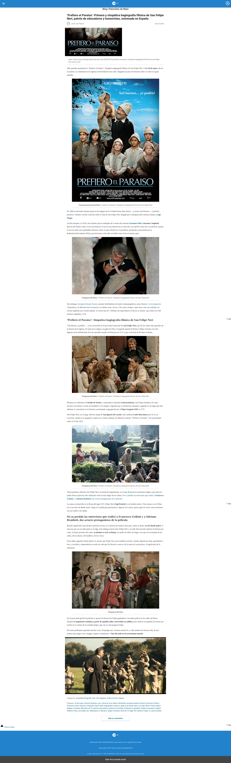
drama (115, 703)
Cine (93, 698)
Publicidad (106, 742)
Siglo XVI (133, 711)
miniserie (76, 708)
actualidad (80, 698)
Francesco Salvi (73, 706)
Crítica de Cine (112, 698)
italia (136, 706)
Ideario (101, 742)
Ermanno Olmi (135, 223)
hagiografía (108, 706)
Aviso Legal (126, 742)
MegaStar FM (128, 748)
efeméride (122, 703)
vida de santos (156, 711)
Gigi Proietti (99, 706)
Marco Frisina (150, 706)
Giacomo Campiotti (86, 706)
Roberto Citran (72, 711)
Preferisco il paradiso (132, 708)
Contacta (120, 742)
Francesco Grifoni (152, 703)
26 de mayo (79, 703)
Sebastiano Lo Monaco (98, 711)
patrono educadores (100, 708)
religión (158, 708)
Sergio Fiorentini (114, 711)
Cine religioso (101, 698)
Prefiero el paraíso (148, 708)
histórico (116, 706)
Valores (121, 698)
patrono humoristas (116, 708)
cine (99, 703)
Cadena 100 (114, 748)
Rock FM (121, 748)
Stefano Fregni (142, 711)
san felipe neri (83, 711)
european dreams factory (135, 703)
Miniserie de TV (86, 708)
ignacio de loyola (127, 706)
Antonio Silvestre (90, 703)
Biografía (87, 698)
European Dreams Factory (88, 304)
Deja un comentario (115, 718)
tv (149, 711)
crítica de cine (106, 703)
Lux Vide (141, 706)
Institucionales (94, 742)
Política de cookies (136, 742)
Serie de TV (125, 711)
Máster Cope (113, 742)
